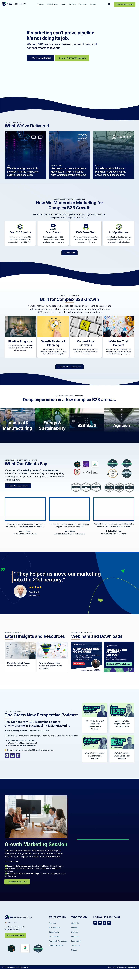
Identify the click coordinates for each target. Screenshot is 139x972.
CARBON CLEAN (56, 165)
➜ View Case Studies (40, 58)
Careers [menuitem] (74, 953)
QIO (8, 165)
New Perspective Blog (13, 636)
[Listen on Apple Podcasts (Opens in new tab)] (18, 759)
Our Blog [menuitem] (74, 935)
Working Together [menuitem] (56, 949)
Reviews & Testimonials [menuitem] (58, 944)
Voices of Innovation (13, 714)
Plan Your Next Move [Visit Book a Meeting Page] (15, 938)
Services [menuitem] (40, 4)
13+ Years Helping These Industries (69, 399)
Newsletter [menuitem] (133, 970)
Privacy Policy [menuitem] (112, 970)
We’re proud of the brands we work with (21, 463)
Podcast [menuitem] (74, 931)
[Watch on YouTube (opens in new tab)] (12, 759)
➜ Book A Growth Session (72, 58)
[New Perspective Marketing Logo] (14, 4)
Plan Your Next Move (124, 4)
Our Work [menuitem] (72, 4)
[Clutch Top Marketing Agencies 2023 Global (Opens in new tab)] (38, 955)
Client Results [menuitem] (54, 940)
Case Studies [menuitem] (54, 935)
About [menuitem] (63, 4)
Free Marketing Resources (81, 636)
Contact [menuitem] (93, 4)
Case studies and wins (13, 122)
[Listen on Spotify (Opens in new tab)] (7, 759)
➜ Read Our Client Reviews (18, 489)
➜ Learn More (69, 253)
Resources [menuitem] (83, 4)
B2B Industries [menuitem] (52, 4)
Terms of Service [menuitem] (123, 970)
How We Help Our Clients (69, 295)
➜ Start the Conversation (17, 885)
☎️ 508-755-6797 (11, 925)
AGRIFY (97, 165)
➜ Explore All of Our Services (69, 370)
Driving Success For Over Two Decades (69, 199)
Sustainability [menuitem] (76, 944)
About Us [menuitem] (75, 926)
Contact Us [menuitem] (75, 949)
